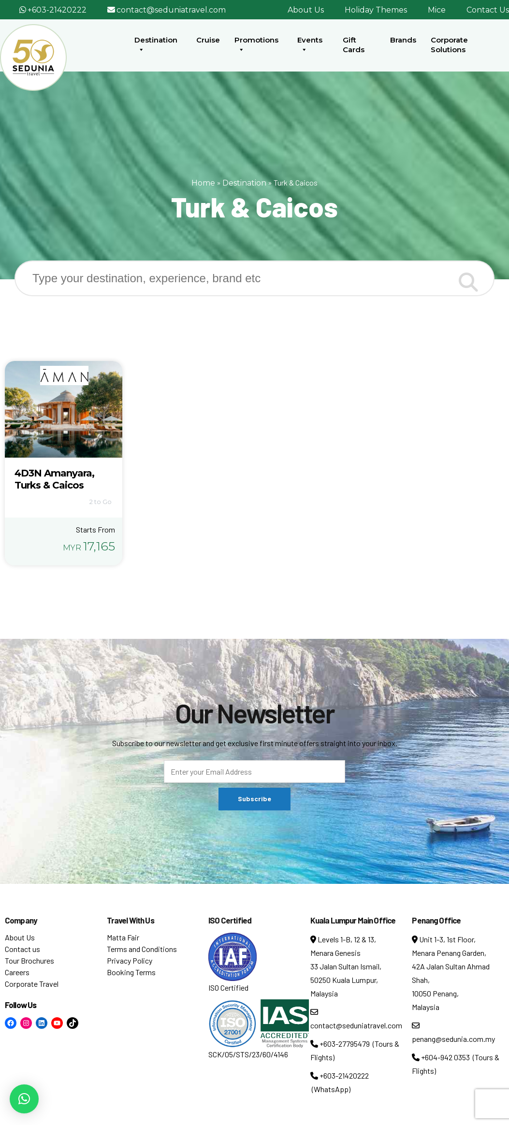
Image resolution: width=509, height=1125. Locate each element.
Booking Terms (131, 972)
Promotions (256, 45)
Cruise (208, 39)
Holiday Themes (376, 9)
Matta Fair (123, 937)
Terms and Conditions (142, 948)
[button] (24, 1098)
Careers (17, 972)
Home (203, 183)
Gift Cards (353, 44)
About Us (306, 9)
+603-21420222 (57, 9)
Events (309, 45)
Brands (403, 39)
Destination (155, 45)
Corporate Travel (31, 983)
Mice (437, 9)
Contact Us (487, 9)
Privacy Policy (129, 960)
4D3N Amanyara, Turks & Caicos (54, 479)
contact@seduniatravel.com (171, 9)
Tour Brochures (29, 960)
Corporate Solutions (449, 44)
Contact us (22, 948)
